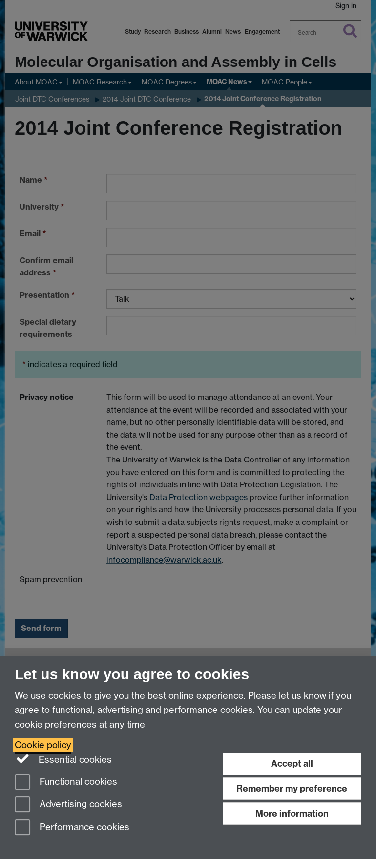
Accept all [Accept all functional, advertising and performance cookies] (292, 763)
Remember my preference (291, 788)
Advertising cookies (68, 805)
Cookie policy (43, 745)
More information (292, 813)
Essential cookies (63, 759)
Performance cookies (72, 828)
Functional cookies (66, 783)
